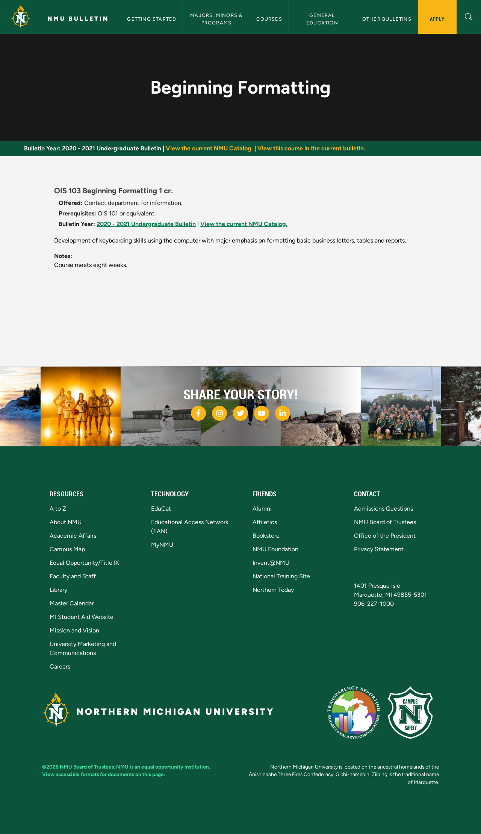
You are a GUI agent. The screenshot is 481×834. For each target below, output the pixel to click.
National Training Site (281, 576)
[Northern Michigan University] (20, 17)
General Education (322, 18)
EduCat (161, 508)
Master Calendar (72, 603)
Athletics (265, 522)
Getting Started (151, 19)
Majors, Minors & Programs (217, 18)
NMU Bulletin (78, 18)
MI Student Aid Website (81, 616)
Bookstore (266, 535)
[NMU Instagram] (219, 413)
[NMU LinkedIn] (282, 413)
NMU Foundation (275, 549)
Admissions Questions (383, 508)
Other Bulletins (386, 19)
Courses (269, 19)
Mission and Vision (74, 630)
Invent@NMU (271, 562)
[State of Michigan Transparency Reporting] (357, 712)
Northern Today (273, 589)
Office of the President (385, 535)
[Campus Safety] (413, 712)
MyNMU (162, 544)
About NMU (66, 522)
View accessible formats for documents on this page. (103, 774)
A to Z (58, 508)
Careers (60, 666)
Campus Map (67, 549)
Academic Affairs (73, 535)
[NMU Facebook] (198, 413)
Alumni (262, 508)
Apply (437, 18)
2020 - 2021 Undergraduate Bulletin (111, 148)
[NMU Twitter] (240, 413)
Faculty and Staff (73, 576)
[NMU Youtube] (261, 413)
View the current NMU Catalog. (209, 148)
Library (58, 589)
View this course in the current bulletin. (311, 148)
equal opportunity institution (175, 767)
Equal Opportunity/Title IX (84, 562)
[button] (469, 16)
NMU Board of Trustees (385, 522)
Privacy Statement (379, 549)
